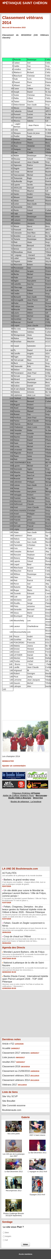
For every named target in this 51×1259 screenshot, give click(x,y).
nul (6, 1240)
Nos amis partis (13, 1134)
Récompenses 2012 (13, 1191)
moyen (8, 1236)
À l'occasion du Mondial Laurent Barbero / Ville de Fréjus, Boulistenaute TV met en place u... (24, 899)
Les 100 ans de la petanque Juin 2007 (13, 1155)
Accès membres (25, 1254)
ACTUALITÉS (9, 873)
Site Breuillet (8, 1101)
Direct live (38, 798)
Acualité (6, 1048)
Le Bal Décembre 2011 (37, 1153)
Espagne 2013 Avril (37, 1195)
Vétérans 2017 (9, 1084)
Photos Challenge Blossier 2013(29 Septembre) (13, 1214)
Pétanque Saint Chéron (25, 3)
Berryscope (41, 795)
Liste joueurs (8, 1057)
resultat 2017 (9, 1062)
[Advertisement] (24, 839)
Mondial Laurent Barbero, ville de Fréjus (24, 952)
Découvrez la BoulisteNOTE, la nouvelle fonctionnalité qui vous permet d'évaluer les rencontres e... (24, 955)
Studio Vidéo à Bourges (19, 798)
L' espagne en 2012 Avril (37, 1171)
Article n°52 (8, 1043)
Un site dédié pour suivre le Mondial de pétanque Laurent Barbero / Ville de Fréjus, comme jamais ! (24, 893)
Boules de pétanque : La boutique (26, 801)
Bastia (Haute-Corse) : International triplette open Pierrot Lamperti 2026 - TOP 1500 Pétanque (25, 979)
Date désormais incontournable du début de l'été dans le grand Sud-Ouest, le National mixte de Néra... (24, 940)
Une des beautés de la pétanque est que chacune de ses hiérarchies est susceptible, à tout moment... (24, 929)
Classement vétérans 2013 (16, 1075)
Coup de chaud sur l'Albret (17, 936)
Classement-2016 (11, 1066)
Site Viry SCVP (10, 1096)
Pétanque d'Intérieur (26, 793)
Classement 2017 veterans (16, 1053)
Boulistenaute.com (11, 1110)
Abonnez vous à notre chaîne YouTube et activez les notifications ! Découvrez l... (22, 985)
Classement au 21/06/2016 (16, 1071)
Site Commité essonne (13, 1105)
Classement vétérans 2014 (16, 1080)
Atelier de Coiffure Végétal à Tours (18, 795)
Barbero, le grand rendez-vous (19, 879)
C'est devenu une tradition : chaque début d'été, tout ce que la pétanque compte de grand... (23, 883)
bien (7, 1232)
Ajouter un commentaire (14, 765)
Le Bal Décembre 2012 (14, 1171)
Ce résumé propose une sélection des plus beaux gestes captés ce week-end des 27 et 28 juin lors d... (24, 916)
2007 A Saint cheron (37, 1135)
